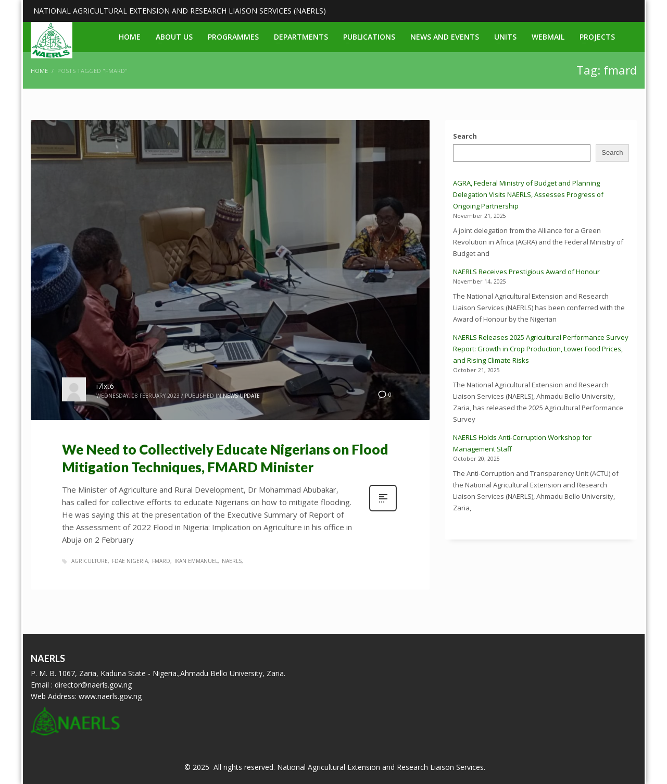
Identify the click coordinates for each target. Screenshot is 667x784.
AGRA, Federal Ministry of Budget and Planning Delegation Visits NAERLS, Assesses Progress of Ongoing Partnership (528, 194)
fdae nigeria (130, 561)
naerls (232, 561)
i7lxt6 (105, 386)
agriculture (89, 561)
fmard (161, 561)
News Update (241, 395)
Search (465, 136)
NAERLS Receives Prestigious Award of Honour (526, 271)
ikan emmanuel (196, 561)
